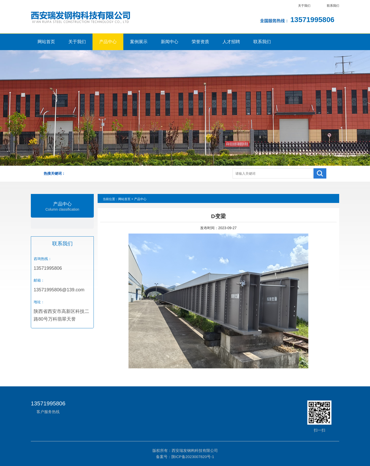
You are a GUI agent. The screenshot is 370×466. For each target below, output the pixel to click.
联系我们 (333, 5)
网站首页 (46, 41)
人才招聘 (231, 41)
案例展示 (138, 41)
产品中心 (108, 41)
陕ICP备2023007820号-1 (192, 456)
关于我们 (304, 5)
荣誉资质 (200, 41)
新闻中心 (169, 41)
